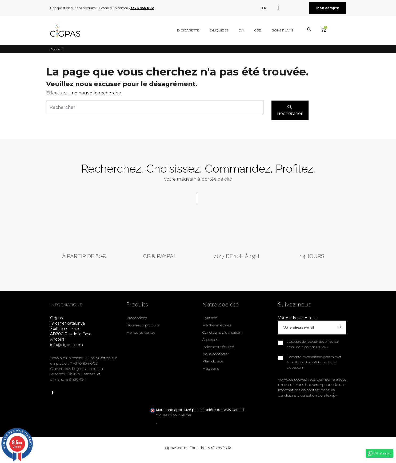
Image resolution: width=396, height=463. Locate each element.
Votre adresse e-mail (297, 318)
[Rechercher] (154, 107)
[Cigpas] (65, 30)
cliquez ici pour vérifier (173, 415)
